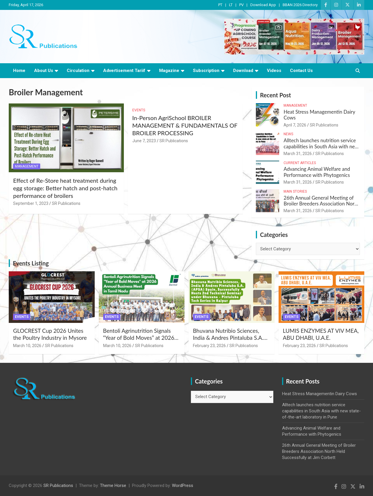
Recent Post (275, 95)
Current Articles (300, 163)
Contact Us (301, 70)
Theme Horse (113, 485)
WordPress (182, 485)
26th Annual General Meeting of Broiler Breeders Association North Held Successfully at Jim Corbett (321, 204)
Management (26, 166)
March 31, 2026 (298, 153)
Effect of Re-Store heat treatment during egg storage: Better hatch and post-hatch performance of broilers (65, 188)
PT (220, 5)
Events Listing (31, 263)
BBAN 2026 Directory (300, 5)
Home (19, 70)
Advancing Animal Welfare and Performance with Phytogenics (317, 172)
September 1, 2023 (30, 203)
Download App (263, 5)
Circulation (78, 70)
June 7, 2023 (144, 140)
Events (138, 110)
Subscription (206, 70)
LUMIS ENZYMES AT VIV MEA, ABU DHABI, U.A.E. (321, 334)
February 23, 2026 (209, 345)
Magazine (169, 70)
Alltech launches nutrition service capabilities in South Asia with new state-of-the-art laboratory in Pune (321, 146)
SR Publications (66, 203)
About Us (43, 70)
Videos (274, 70)
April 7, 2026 (295, 125)
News (288, 134)
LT (231, 5)
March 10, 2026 (27, 345)
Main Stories (295, 191)
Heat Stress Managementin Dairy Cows (319, 115)
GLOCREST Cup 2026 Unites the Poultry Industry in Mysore (50, 334)
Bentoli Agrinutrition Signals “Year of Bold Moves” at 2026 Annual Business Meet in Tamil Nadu (140, 341)
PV (241, 5)
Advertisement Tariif (124, 70)
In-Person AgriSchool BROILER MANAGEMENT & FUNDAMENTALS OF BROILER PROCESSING (184, 125)
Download (243, 70)
